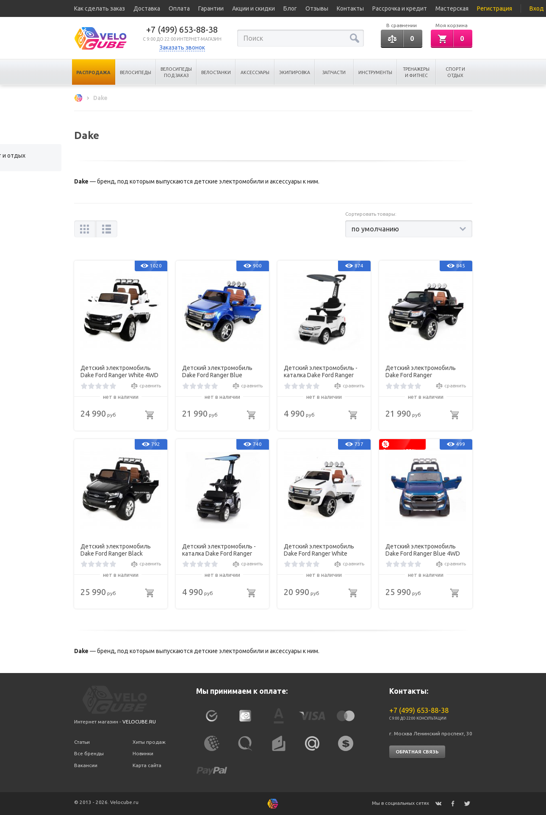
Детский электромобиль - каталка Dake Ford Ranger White (321, 371)
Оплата (179, 8)
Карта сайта (147, 765)
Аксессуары (255, 72)
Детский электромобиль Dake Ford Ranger (420, 371)
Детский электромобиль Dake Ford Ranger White (319, 550)
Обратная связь (417, 751)
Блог (290, 8)
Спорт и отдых (455, 72)
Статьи (82, 742)
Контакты (350, 8)
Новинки (143, 753)
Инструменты (375, 72)
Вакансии (85, 765)
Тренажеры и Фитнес (416, 72)
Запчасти (334, 72)
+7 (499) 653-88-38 (182, 29)
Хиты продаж (149, 742)
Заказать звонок (182, 47)
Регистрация (494, 8)
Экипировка (294, 72)
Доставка (146, 8)
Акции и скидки (253, 8)
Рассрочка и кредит (399, 8)
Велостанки (216, 72)
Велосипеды (135, 72)
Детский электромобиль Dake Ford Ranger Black (115, 550)
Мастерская (451, 8)
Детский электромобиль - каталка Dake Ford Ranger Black (219, 550)
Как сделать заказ (99, 8)
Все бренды (89, 753)
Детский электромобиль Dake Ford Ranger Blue (217, 371)
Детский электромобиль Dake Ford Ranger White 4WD (119, 371)
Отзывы (316, 8)
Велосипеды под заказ (176, 72)
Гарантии (211, 8)
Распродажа (93, 72)
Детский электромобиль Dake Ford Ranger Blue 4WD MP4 (422, 550)
